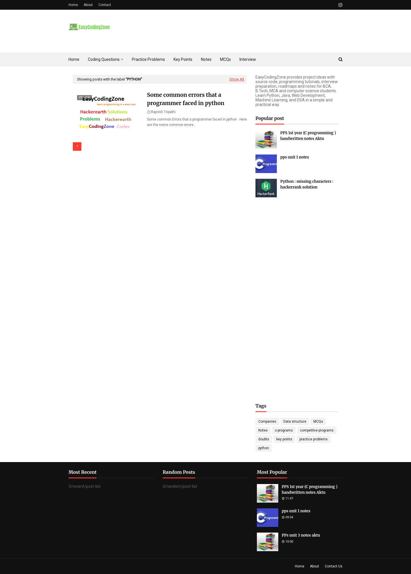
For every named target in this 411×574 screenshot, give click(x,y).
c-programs (284, 430)
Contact (104, 5)
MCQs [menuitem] (225, 59)
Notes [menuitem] (206, 59)
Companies (267, 422)
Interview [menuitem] (247, 59)
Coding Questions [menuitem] (104, 59)
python (263, 448)
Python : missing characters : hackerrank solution (306, 184)
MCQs (318, 422)
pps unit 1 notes (294, 157)
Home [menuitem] (73, 59)
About (88, 5)
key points (284, 439)
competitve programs (317, 430)
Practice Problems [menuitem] (148, 59)
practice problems (313, 439)
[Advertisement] (296, 291)
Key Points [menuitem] (183, 59)
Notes (263, 430)
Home (73, 5)
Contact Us (333, 566)
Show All (236, 79)
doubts (263, 439)
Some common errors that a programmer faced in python (185, 99)
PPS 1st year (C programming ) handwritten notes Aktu (308, 136)
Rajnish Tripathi (163, 112)
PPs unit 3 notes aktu (301, 535)
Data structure (294, 422)
